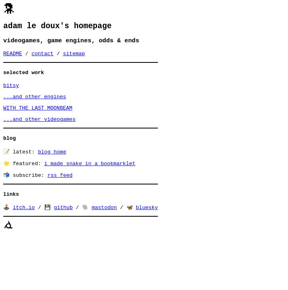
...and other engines (34, 104)
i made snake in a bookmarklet (89, 176)
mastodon (104, 222)
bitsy (11, 91)
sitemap (74, 57)
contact (42, 57)
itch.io (24, 222)
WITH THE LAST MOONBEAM (38, 116)
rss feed (60, 188)
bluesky (147, 222)
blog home (52, 163)
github (63, 222)
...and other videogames (39, 129)
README (12, 57)
